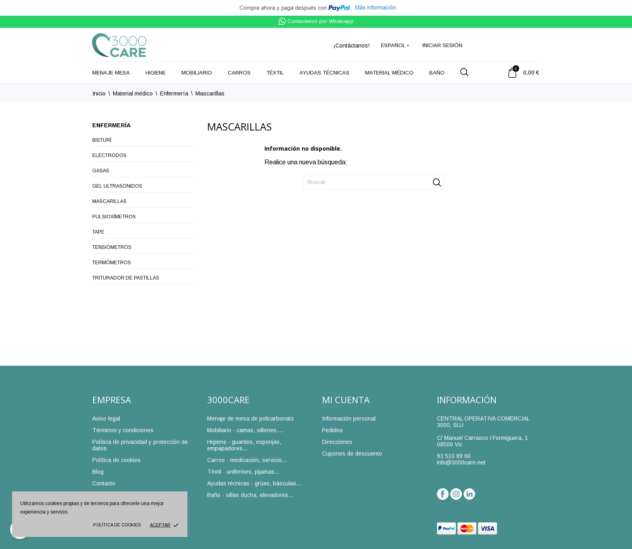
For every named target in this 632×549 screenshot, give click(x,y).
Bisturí (101, 140)
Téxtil (275, 73)
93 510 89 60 (454, 456)
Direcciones (337, 442)
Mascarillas (109, 201)
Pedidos (332, 430)
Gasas (100, 171)
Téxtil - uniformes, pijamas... (243, 471)
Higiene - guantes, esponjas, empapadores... (244, 445)
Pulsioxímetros (114, 217)
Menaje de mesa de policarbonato (250, 418)
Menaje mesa (111, 73)
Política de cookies (117, 524)
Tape (98, 232)
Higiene (156, 73)
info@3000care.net (461, 462)
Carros (239, 73)
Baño (437, 73)
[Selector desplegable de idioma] (395, 45)
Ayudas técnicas (324, 73)
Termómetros (111, 262)
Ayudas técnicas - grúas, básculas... (254, 483)
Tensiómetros (111, 247)
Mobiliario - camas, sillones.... (245, 430)
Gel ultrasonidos (117, 186)
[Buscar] (374, 182)
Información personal (349, 418)
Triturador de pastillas (125, 278)
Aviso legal (106, 418)
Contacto (103, 483)
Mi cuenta (346, 400)
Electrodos (109, 155)
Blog (98, 471)
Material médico (389, 73)
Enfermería (111, 125)
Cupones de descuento (352, 453)
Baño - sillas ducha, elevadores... (250, 495)
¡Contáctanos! (351, 45)
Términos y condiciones (123, 430)
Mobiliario (196, 73)
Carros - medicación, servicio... (247, 460)
